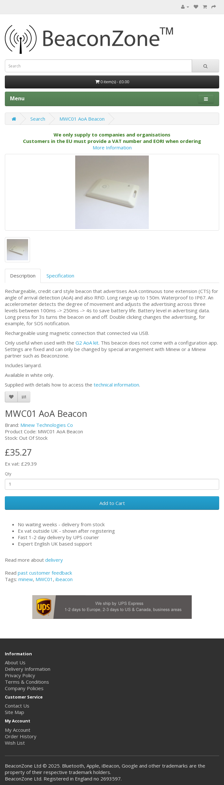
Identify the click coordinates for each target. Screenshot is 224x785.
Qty (8, 474)
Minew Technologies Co (46, 425)
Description (23, 275)
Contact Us (17, 705)
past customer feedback (45, 572)
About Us (15, 662)
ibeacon (64, 579)
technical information (116, 384)
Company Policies (24, 688)
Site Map (14, 712)
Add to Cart (112, 503)
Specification (60, 275)
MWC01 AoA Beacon (82, 119)
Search (37, 119)
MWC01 (44, 579)
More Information (112, 147)
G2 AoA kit (86, 342)
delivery (54, 560)
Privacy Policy (20, 675)
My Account (17, 730)
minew (25, 579)
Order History (20, 736)
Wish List (15, 743)
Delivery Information (27, 669)
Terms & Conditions (27, 682)
